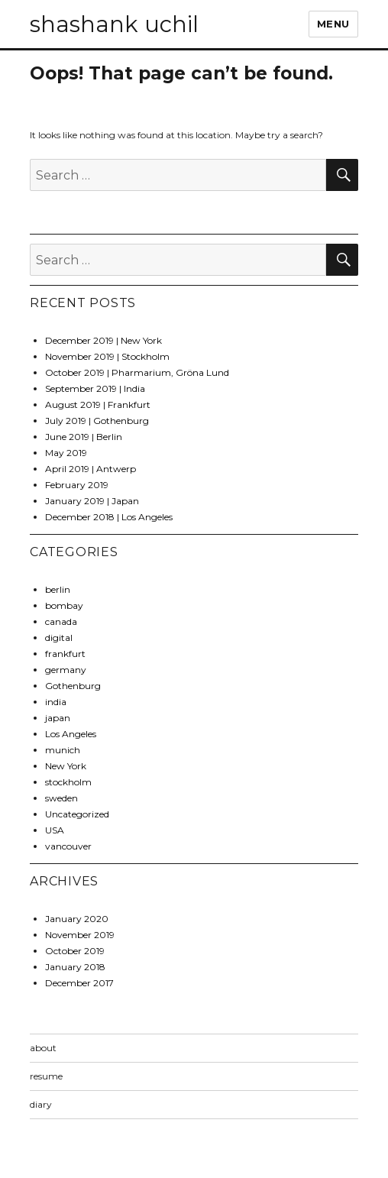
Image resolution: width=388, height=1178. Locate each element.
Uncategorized (77, 814)
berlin (57, 589)
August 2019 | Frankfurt (97, 404)
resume (46, 1076)
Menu (333, 24)
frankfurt (65, 653)
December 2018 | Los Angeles (109, 517)
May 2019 (66, 452)
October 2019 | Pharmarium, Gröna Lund (137, 372)
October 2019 (75, 950)
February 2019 (76, 484)
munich (62, 750)
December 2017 (79, 983)
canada (61, 621)
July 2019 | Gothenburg (97, 420)
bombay (64, 605)
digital (59, 637)
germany (65, 669)
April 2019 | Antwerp (90, 468)
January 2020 (76, 918)
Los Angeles (70, 733)
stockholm (68, 782)
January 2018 (75, 966)
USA (54, 830)
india (55, 701)
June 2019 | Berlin (83, 436)
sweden (61, 798)
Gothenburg (73, 685)
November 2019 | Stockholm (107, 356)
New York (65, 766)
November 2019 (80, 934)
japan (57, 717)
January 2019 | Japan (92, 500)
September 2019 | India (95, 388)
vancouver (68, 846)
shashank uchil (114, 24)
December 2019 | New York (103, 340)
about (43, 1047)
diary (41, 1104)
